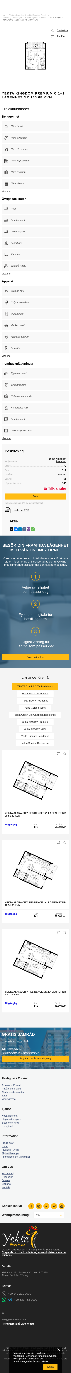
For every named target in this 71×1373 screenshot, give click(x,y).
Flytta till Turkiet (10, 1150)
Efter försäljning (10, 1122)
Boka (35, 496)
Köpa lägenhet (9, 1115)
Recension (7, 1177)
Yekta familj (8, 1173)
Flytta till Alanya (10, 1153)
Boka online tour (35, 657)
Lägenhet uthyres (11, 1119)
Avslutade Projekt (11, 1085)
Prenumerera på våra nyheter (18, 1324)
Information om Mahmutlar (16, 1156)
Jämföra (61, 36)
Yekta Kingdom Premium (38, 15)
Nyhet (5, 1146)
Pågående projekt (16, 15)
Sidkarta (6, 1184)
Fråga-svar (8, 1143)
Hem (4, 15)
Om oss (6, 1180)
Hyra (4, 1095)
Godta (50, 1367)
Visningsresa (9, 1099)
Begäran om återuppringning (35, 1058)
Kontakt (6, 1187)
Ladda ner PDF (20, 510)
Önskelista (62, 30)
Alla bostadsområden (13, 1092)
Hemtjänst (7, 1126)
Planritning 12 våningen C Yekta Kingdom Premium (24, 17)
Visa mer (6, 191)
